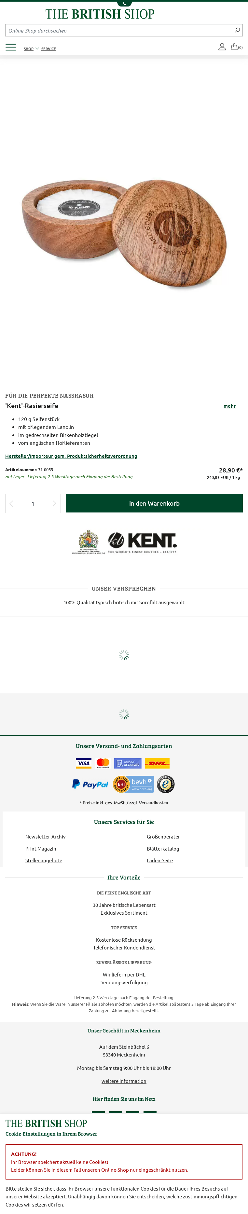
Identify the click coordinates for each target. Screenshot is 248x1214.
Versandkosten (153, 803)
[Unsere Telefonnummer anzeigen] (124, 4)
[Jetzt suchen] (237, 30)
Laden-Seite (160, 860)
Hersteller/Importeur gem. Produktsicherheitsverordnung (71, 456)
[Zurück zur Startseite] (100, 13)
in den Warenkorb (154, 503)
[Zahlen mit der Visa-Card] (83, 763)
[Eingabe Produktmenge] (33, 503)
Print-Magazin (40, 848)
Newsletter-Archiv (45, 836)
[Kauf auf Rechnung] (128, 763)
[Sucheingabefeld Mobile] (119, 30)
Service (48, 48)
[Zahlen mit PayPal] (91, 784)
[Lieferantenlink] (124, 542)
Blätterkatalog (163, 848)
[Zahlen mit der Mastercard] (103, 763)
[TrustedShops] (165, 784)
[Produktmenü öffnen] (13, 45)
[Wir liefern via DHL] (157, 763)
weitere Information (124, 1081)
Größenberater (163, 836)
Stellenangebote (43, 860)
